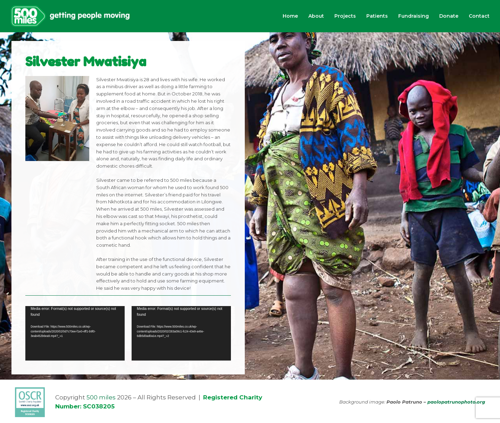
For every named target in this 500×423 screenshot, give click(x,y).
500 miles (101, 397)
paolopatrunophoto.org (456, 402)
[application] (75, 333)
